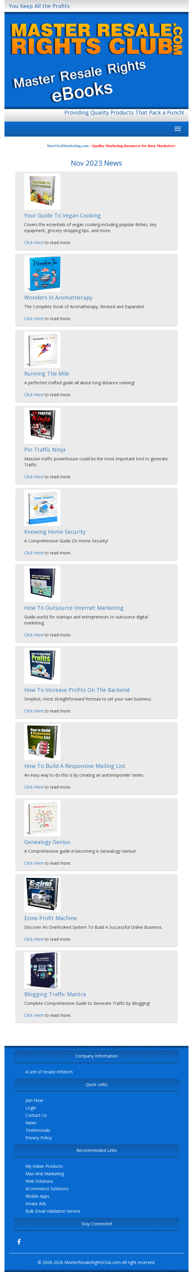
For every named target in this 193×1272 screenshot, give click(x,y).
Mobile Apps (37, 1196)
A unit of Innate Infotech (49, 1072)
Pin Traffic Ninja (45, 449)
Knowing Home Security (55, 531)
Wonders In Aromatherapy (58, 297)
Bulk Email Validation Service (52, 1211)
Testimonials (37, 1130)
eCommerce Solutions (47, 1188)
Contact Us (36, 1115)
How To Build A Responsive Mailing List (74, 765)
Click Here (33, 242)
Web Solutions (39, 1181)
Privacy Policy (38, 1138)
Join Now (34, 1100)
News (31, 1123)
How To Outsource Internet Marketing (74, 607)
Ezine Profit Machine (50, 918)
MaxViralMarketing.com (73, 145)
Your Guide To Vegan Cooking (62, 215)
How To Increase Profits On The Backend (77, 689)
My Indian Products (44, 1166)
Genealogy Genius (47, 842)
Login (30, 1108)
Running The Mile (46, 373)
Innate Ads (35, 1203)
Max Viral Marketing (44, 1173)
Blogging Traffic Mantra (55, 994)
